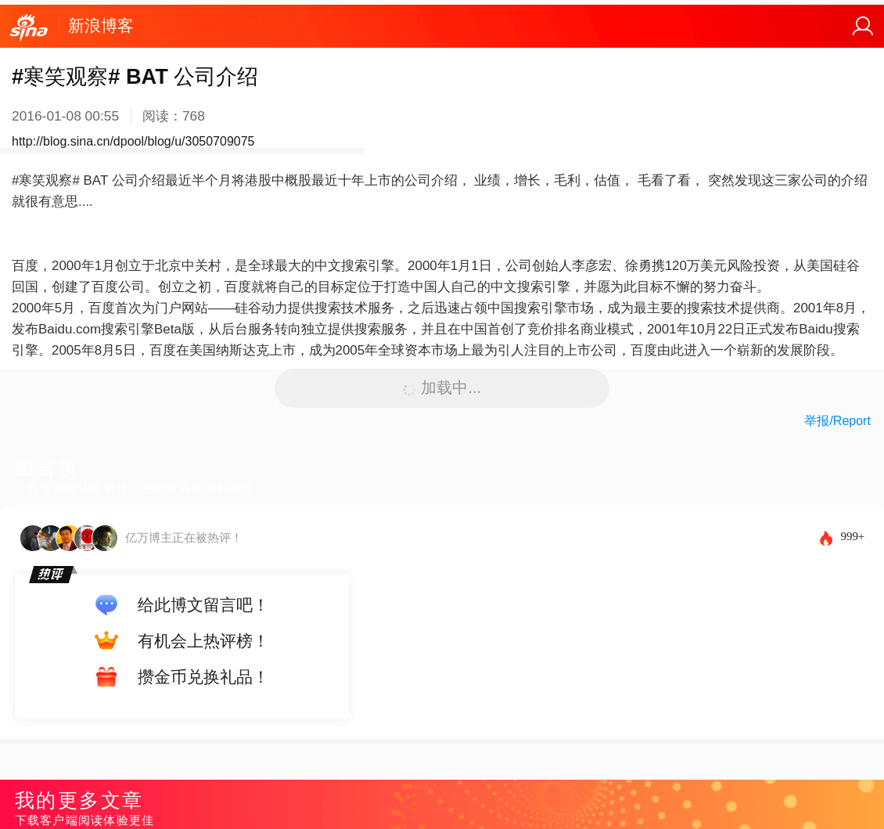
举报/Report (837, 420)
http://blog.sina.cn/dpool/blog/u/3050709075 (133, 141)
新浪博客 (101, 25)
